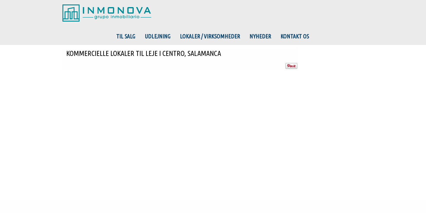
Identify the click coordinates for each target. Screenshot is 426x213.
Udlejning (157, 36)
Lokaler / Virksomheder (210, 36)
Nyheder (260, 36)
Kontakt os (294, 36)
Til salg (125, 36)
